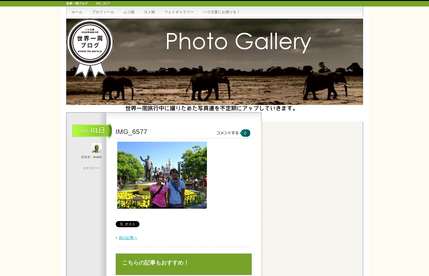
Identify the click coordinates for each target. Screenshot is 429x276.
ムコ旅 (129, 12)
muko (97, 157)
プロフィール (103, 12)
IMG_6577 (132, 132)
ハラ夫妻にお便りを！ (221, 12)
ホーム (77, 12)
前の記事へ (128, 238)
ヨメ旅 (149, 12)
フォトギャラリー (179, 12)
